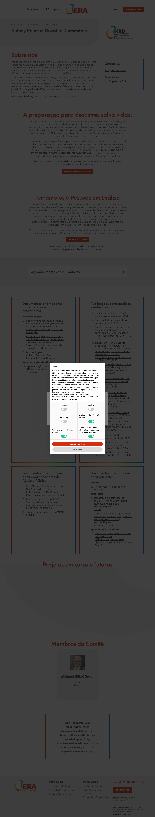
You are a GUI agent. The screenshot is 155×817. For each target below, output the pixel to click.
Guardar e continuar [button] (77, 444)
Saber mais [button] (77, 449)
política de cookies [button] (91, 382)
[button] (101, 367)
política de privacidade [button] (63, 375)
